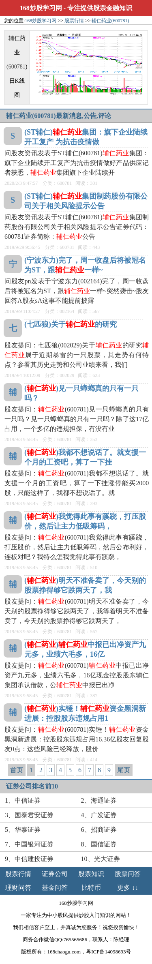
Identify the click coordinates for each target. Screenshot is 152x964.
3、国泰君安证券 (29, 815)
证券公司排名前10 (32, 786)
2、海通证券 (99, 800)
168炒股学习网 (41, 7)
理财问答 (18, 887)
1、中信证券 (23, 800)
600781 (17, 67)
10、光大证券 (100, 858)
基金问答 (55, 887)
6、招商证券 (99, 829)
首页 (16, 770)
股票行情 (74, 21)
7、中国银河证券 (29, 844)
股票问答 (128, 873)
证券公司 (55, 873)
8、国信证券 (99, 844)
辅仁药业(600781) (110, 21)
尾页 (123, 770)
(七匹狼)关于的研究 (70, 324)
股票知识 (91, 873)
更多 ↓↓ (127, 887)
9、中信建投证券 (29, 858)
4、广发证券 (99, 815)
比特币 (91, 887)
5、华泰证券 (23, 829)
